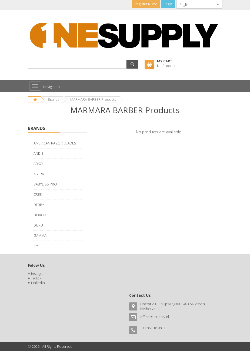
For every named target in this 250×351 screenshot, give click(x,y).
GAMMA (40, 235)
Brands (53, 99)
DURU (38, 225)
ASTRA (39, 173)
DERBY (39, 204)
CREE (38, 194)
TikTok (36, 278)
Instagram (38, 273)
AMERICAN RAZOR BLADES (55, 143)
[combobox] (195, 4)
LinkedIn (38, 282)
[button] (132, 64)
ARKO (38, 163)
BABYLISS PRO (45, 184)
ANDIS (39, 153)
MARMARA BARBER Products (93, 99)
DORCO (40, 214)
